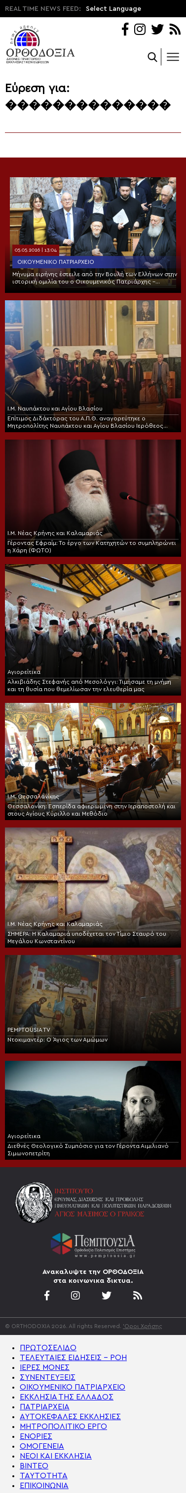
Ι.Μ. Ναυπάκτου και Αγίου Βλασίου (55, 409)
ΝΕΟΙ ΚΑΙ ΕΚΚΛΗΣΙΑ (56, 1456)
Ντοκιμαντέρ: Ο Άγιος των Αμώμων (57, 1040)
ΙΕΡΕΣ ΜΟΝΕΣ (45, 1367)
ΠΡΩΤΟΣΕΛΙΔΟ (48, 1348)
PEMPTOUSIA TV (28, 1030)
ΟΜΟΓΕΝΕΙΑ (42, 1446)
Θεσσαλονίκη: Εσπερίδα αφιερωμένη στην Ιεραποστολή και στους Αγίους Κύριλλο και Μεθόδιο (91, 810)
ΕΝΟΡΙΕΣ (36, 1436)
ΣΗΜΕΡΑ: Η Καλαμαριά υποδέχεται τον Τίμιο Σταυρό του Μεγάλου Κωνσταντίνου (86, 937)
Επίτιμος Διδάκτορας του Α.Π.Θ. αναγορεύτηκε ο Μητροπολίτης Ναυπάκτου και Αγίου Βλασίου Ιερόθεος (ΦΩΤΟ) (85, 422)
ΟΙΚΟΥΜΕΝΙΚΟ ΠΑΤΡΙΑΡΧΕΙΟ (72, 1387)
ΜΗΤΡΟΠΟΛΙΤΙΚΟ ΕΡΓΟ (63, 1426)
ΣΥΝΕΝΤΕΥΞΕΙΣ (47, 1377)
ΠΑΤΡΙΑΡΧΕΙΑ (45, 1407)
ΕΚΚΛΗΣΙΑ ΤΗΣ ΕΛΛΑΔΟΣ (66, 1397)
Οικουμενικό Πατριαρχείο (55, 262)
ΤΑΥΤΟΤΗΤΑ (44, 1476)
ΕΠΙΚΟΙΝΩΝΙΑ (44, 1486)
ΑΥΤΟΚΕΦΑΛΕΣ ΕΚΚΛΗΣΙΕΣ (70, 1417)
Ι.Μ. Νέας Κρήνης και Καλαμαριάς (55, 533)
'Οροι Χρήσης (142, 1326)
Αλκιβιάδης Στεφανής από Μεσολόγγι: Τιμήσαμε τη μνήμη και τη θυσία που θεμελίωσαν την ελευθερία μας (89, 685)
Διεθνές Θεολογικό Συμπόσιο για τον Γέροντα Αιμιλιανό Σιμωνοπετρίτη (88, 1149)
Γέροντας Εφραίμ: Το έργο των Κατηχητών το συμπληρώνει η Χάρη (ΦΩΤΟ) (91, 546)
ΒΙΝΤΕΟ (34, 1466)
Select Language (113, 8)
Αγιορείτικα (23, 672)
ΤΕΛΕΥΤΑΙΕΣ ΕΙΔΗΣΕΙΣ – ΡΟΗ (73, 1358)
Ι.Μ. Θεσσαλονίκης (33, 796)
